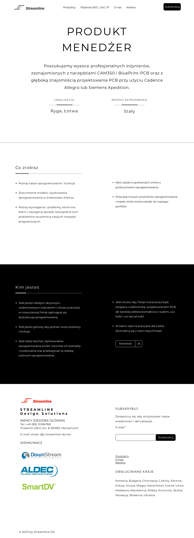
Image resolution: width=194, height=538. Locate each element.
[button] (172, 6)
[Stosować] (125, 343)
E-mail (119, 427)
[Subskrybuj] (166, 437)
